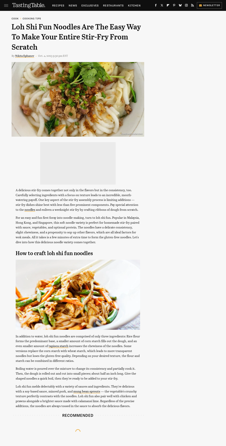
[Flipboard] (168, 6)
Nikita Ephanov (24, 56)
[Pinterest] (174, 6)
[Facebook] (155, 6)
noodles (29, 209)
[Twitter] (162, 6)
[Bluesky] (180, 6)
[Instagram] (186, 6)
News (73, 5)
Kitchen (134, 5)
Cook (15, 18)
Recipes (58, 5)
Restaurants (113, 5)
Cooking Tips (32, 18)
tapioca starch (58, 346)
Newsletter (209, 5)
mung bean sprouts (86, 391)
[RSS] (192, 6)
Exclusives (90, 5)
